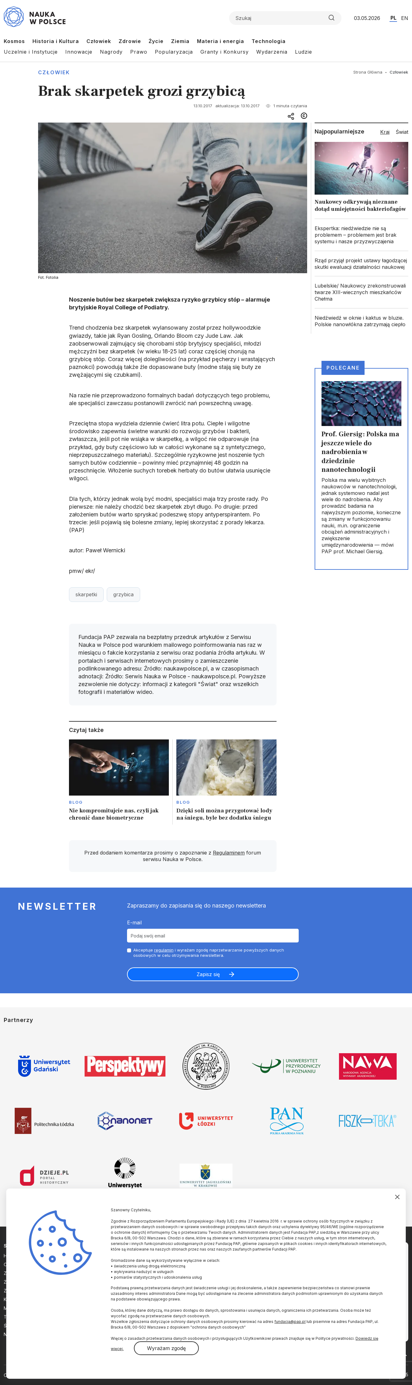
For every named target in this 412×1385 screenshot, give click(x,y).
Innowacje (78, 52)
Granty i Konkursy (224, 52)
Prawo (138, 52)
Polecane (343, 368)
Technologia (269, 41)
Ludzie (303, 52)
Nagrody (111, 52)
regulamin (164, 949)
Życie (156, 41)
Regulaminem (229, 853)
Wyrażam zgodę (166, 1348)
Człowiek (98, 41)
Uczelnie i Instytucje (31, 52)
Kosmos (14, 41)
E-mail (134, 922)
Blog (76, 802)
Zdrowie (130, 41)
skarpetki (86, 594)
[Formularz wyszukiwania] (285, 18)
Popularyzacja (174, 52)
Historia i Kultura (55, 41)
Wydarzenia (271, 52)
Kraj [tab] (385, 132)
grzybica (123, 594)
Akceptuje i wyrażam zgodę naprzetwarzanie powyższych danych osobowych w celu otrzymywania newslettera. (208, 952)
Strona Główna (367, 72)
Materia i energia (220, 41)
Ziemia (180, 41)
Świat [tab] (402, 132)
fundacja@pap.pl (290, 1321)
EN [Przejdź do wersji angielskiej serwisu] (404, 18)
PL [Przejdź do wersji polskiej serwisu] (393, 18)
